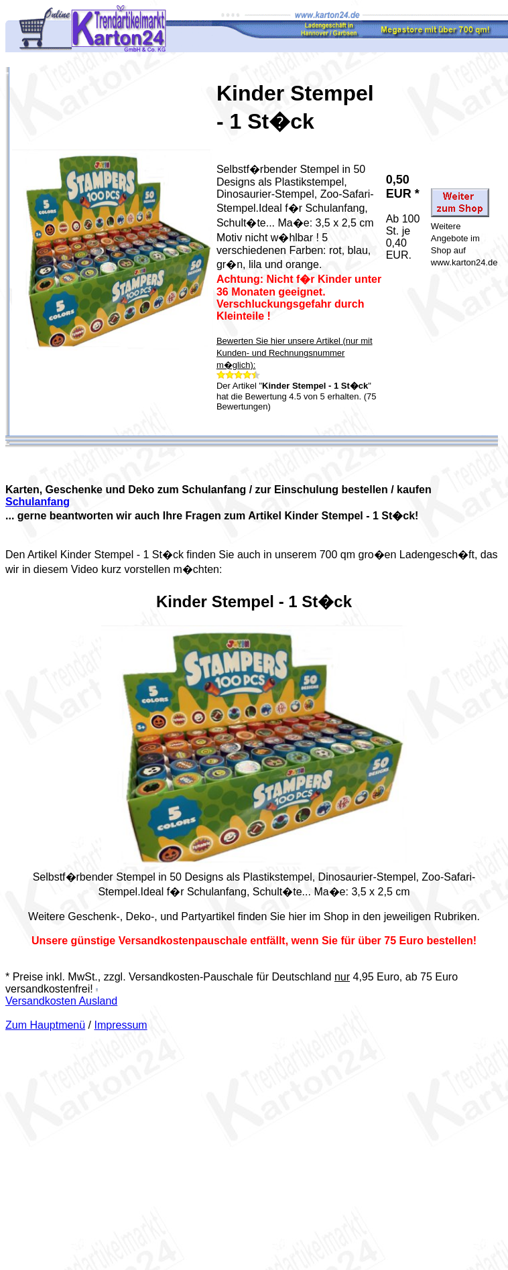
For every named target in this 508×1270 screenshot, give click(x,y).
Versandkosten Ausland (61, 1001)
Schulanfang (37, 501)
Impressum (120, 1025)
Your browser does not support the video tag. (254, 746)
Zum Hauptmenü (45, 1025)
